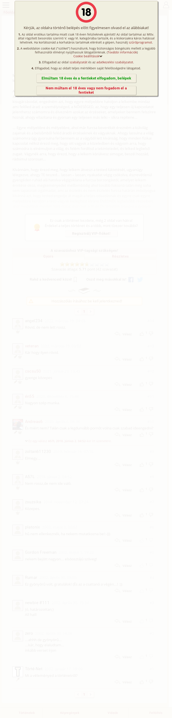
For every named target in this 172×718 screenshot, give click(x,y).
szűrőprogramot (140, 42)
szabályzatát (78, 62)
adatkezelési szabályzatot (114, 62)
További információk (122, 52)
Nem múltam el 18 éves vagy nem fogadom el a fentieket (86, 90)
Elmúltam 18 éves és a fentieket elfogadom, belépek (86, 78)
